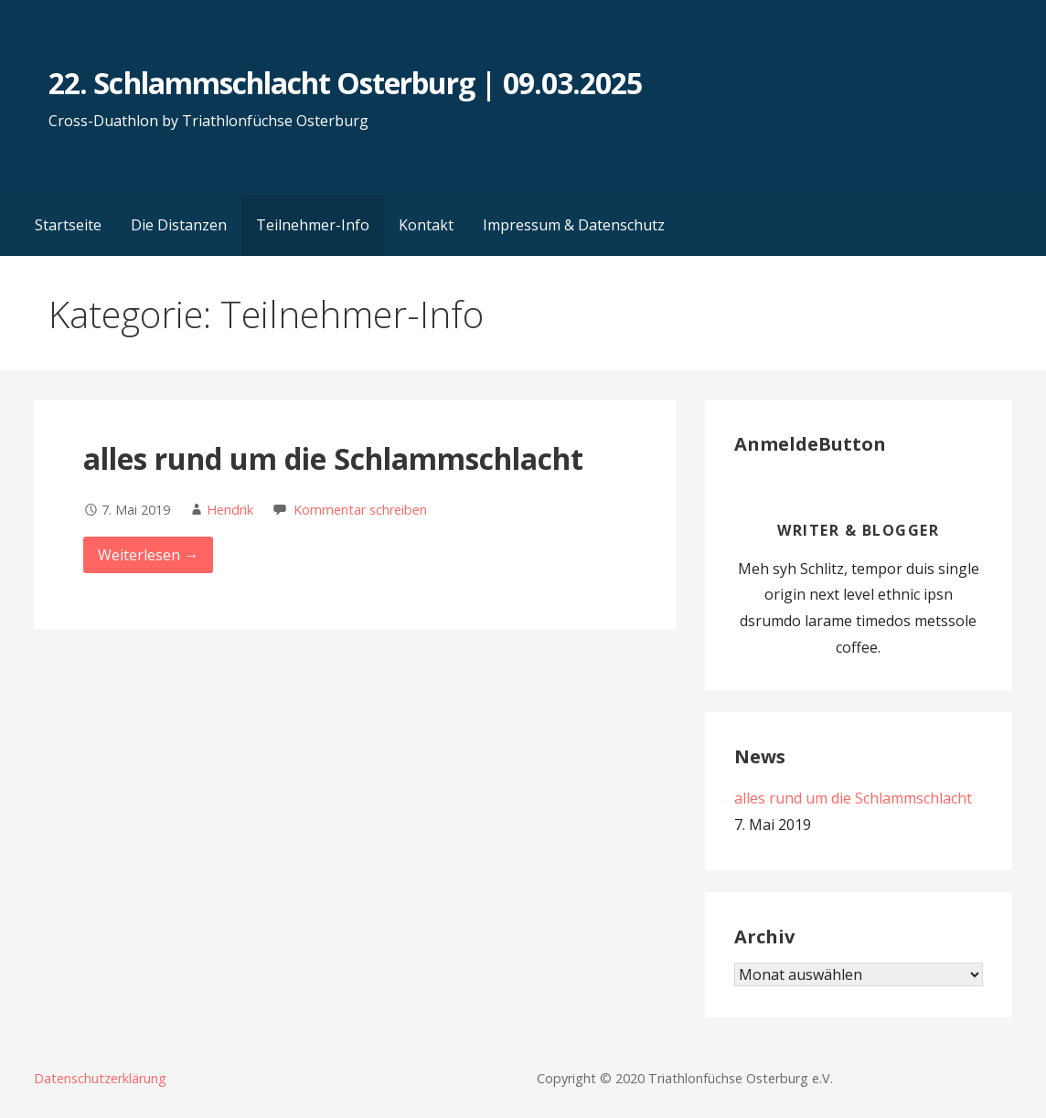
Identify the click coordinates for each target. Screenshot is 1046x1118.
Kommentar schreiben (360, 509)
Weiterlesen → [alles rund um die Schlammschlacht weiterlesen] (148, 555)
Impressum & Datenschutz (574, 225)
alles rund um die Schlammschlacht (333, 458)
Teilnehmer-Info (312, 225)
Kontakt (426, 225)
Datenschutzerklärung (100, 1078)
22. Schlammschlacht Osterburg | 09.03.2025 (345, 82)
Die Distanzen (179, 225)
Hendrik (230, 509)
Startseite (68, 225)
